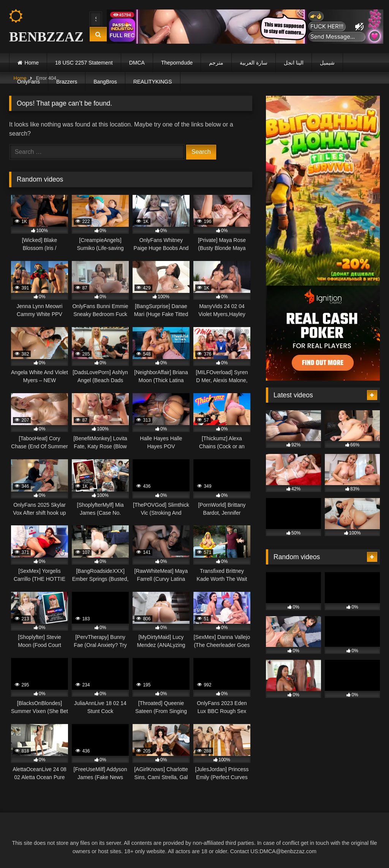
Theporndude (177, 63)
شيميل (327, 63)
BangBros (105, 82)
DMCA (137, 63)
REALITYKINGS (152, 82)
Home (32, 63)
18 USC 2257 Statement (84, 63)
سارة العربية (253, 63)
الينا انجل (294, 63)
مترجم (216, 63)
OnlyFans (28, 82)
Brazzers (66, 82)
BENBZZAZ (42, 26)
